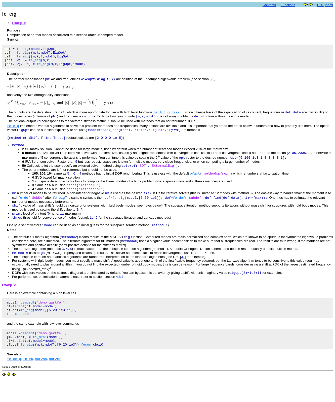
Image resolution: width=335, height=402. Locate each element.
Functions (288, 5)
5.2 (212, 83)
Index (329, 5)
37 (183, 273)
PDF (320, 5)
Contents (269, 5)
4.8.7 (119, 293)
